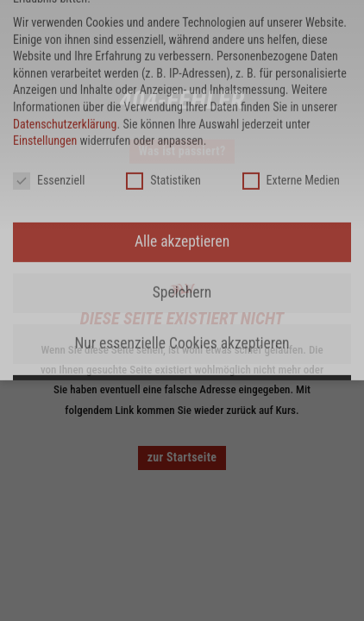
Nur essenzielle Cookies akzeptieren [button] (181, 46)
